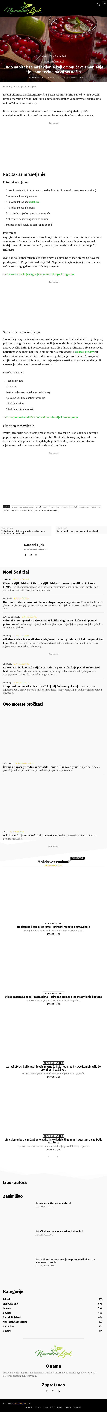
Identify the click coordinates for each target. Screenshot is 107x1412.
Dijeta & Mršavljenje (58, 56)
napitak (73, 507)
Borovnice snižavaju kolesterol (53, 1203)
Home (5, 86)
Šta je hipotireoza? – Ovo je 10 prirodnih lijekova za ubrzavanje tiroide (65, 1261)
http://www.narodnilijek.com (36, 549)
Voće (5, 832)
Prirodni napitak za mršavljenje (18, 511)
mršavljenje (62, 507)
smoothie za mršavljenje (46, 511)
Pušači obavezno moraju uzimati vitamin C (59, 1231)
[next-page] (57, 1157)
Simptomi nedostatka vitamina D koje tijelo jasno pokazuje (41, 686)
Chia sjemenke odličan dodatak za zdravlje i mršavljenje (42, 417)
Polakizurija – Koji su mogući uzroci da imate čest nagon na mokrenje (24, 532)
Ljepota (44, 56)
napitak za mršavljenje (90, 507)
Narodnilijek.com (20, 1403)
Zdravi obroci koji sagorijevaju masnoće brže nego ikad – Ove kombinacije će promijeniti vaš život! (53, 1068)
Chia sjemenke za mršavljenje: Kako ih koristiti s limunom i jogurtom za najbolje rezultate (53, 1141)
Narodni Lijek (37, 77)
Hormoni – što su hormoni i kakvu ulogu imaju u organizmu (41, 602)
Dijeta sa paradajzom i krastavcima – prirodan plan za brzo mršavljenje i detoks (53, 997)
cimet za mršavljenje (45, 507)
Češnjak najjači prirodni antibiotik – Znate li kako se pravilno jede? (46, 766)
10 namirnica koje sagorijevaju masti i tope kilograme (40, 274)
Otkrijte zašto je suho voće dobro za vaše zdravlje (34, 835)
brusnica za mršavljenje (22, 507)
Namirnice (8, 763)
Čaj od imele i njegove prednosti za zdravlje (78, 531)
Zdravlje (7, 598)
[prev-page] (49, 1157)
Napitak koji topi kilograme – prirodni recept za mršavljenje (53, 927)
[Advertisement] (53, 146)
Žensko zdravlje (11, 617)
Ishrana (7, 579)
